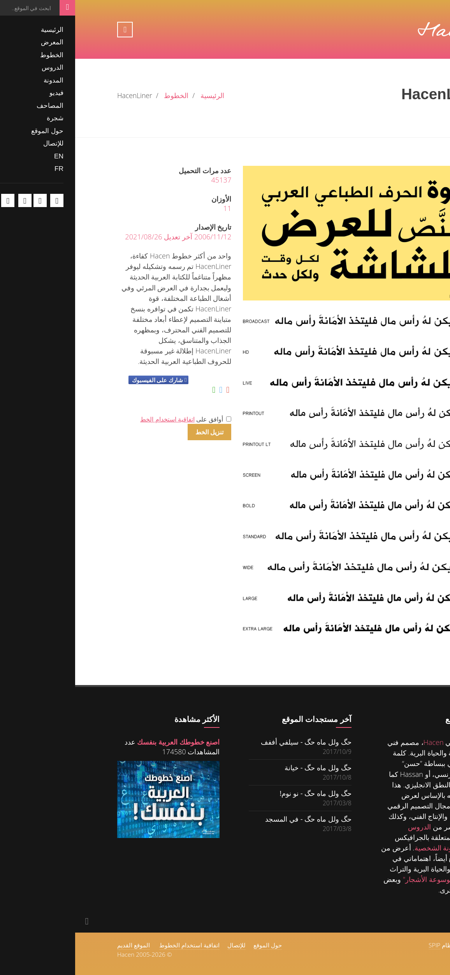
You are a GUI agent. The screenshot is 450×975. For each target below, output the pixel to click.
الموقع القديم (58, 945)
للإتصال (161, 945)
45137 (146, 179)
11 (152, 208)
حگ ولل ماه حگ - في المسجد (233, 819)
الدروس (344, 826)
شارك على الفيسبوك (82, 380)
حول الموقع (192, 945)
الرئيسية (137, 95)
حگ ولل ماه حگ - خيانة (242, 767)
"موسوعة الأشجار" (354, 879)
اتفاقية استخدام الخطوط (114, 945)
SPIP (359, 945)
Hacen (358, 742)
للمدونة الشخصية (364, 847)
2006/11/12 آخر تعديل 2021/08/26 (103, 236)
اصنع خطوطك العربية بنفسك (103, 742)
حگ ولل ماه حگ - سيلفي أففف (231, 742)
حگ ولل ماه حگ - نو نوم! (240, 793)
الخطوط (101, 95)
